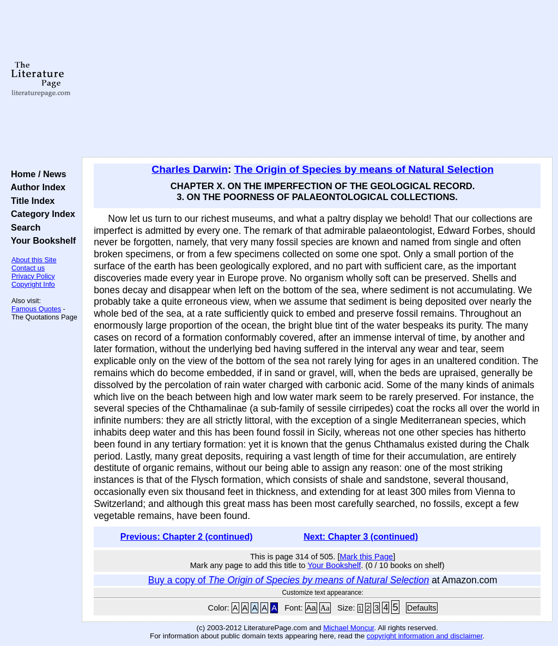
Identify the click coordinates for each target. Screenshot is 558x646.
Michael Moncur (348, 628)
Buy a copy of (288, 580)
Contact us (28, 268)
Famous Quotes (36, 309)
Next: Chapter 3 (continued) (361, 536)
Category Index (40, 214)
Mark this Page (366, 556)
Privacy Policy (33, 276)
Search (23, 227)
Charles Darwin (189, 169)
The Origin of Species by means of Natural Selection (364, 169)
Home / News (36, 174)
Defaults (421, 607)
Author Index (35, 187)
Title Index (30, 201)
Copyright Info (33, 284)
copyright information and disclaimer (425, 636)
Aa (311, 607)
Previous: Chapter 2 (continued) (186, 536)
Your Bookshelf (41, 240)
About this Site (34, 260)
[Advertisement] (317, 79)
